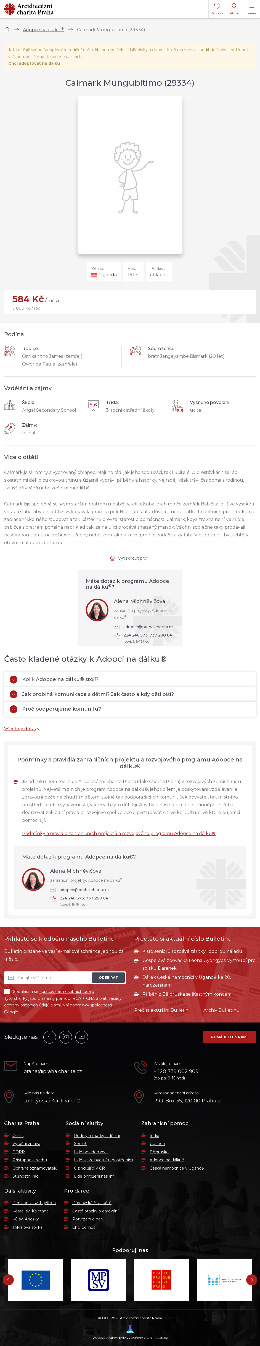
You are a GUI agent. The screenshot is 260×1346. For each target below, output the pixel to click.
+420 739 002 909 (175, 1071)
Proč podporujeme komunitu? (55, 709)
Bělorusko (159, 1151)
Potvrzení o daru (88, 1219)
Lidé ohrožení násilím (94, 1176)
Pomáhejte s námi (229, 1037)
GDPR (18, 1151)
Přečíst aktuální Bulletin (161, 1010)
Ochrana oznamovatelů (34, 1168)
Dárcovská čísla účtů (92, 1202)
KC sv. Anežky (25, 1219)
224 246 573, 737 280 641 (145, 639)
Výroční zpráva (26, 1143)
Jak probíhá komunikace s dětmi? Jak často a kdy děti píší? (92, 694)
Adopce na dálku (43, 29)
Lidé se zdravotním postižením (103, 1159)
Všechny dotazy (21, 728)
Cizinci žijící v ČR (89, 1168)
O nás (17, 1135)
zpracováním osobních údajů (66, 991)
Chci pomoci (84, 1227)
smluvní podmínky (71, 1005)
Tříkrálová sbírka (27, 1227)
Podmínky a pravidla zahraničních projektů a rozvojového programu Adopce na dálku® (119, 833)
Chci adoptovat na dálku (34, 63)
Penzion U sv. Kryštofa (34, 1202)
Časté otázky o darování (95, 1211)
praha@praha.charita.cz (52, 1071)
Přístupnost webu (29, 1159)
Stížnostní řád (25, 1176)
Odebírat (108, 977)
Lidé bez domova (91, 1151)
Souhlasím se (49, 991)
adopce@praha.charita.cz (143, 626)
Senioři (80, 1143)
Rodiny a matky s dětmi (97, 1135)
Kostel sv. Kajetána (30, 1211)
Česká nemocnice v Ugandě (177, 1168)
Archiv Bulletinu (221, 1010)
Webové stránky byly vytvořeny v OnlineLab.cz (130, 1332)
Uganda (157, 1143)
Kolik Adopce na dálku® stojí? (54, 680)
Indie (154, 1135)
